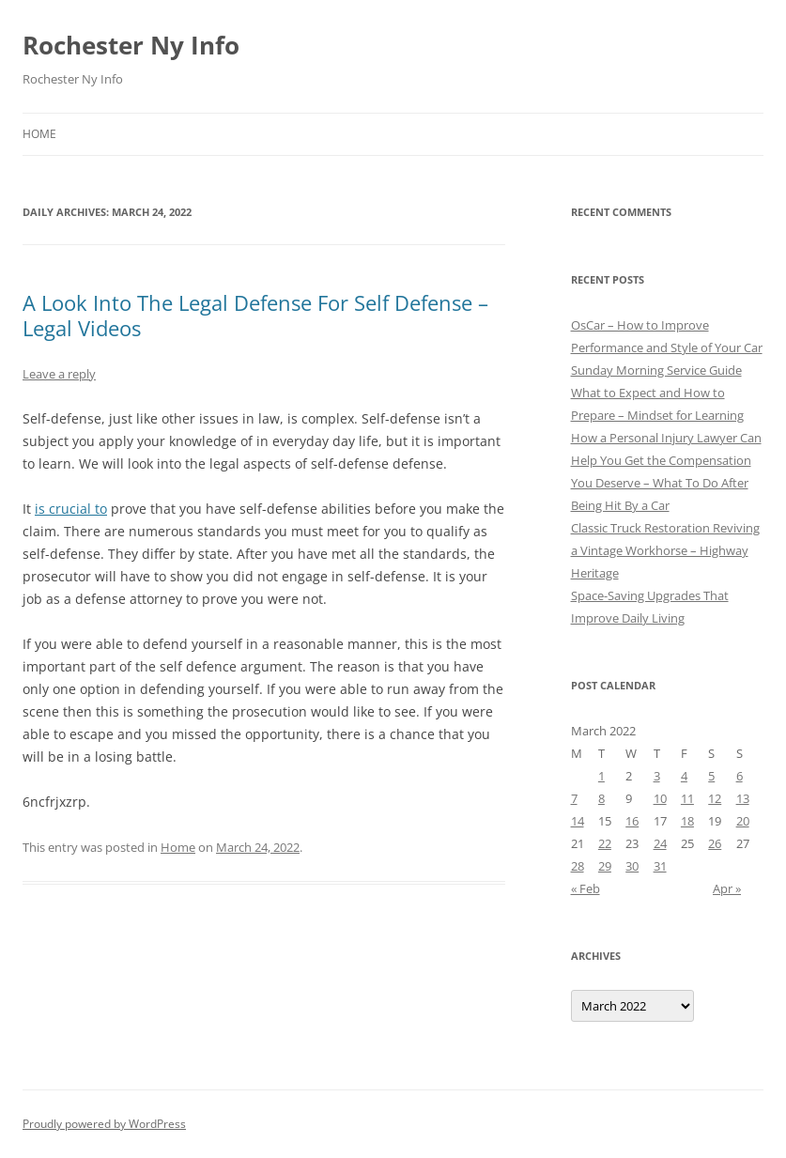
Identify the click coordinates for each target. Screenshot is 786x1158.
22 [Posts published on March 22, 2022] (604, 843)
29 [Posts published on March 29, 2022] (604, 865)
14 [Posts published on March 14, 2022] (577, 820)
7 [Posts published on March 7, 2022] (574, 798)
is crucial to (71, 508)
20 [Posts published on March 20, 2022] (742, 820)
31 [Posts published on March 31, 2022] (660, 865)
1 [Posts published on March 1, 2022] (601, 775)
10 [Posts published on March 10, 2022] (660, 798)
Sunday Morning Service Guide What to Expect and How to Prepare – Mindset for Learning (657, 393)
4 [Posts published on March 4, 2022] (684, 775)
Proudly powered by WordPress (104, 1124)
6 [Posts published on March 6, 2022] (739, 775)
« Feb (585, 888)
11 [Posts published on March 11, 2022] (687, 798)
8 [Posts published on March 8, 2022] (601, 798)
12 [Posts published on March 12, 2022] (714, 798)
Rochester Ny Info (131, 45)
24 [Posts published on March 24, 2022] (660, 843)
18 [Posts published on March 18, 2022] (687, 820)
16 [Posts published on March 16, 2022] (632, 820)
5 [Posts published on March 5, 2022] (711, 775)
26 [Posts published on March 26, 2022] (714, 843)
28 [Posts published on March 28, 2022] (577, 865)
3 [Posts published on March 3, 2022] (657, 775)
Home (39, 134)
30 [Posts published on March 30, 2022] (632, 865)
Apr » (727, 888)
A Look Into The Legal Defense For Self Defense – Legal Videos (255, 314)
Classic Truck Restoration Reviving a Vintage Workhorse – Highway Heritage (665, 550)
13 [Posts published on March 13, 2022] (742, 798)
